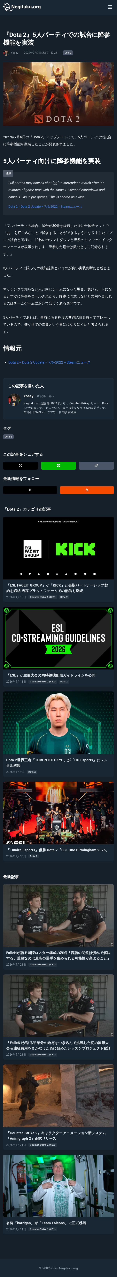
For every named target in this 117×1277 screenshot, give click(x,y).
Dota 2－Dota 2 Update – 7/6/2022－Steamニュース (45, 206)
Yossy (29, 396)
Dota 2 (68, 52)
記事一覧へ (45, 396)
